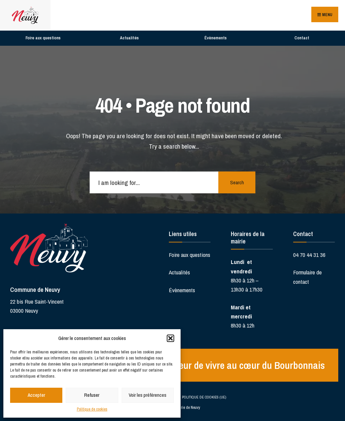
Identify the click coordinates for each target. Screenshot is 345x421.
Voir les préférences (147, 394)
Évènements (216, 38)
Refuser (91, 394)
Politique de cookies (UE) (204, 397)
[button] (170, 338)
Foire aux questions (43, 38)
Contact (301, 38)
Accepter (36, 394)
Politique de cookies (92, 409)
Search (237, 182)
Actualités (129, 38)
